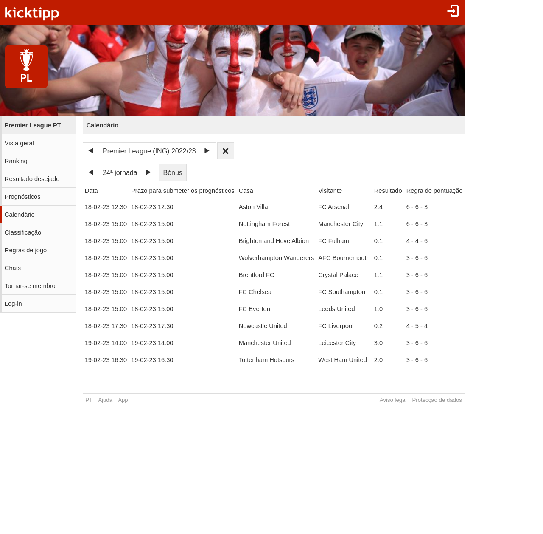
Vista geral (19, 143)
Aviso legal (393, 400)
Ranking (16, 161)
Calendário (20, 214)
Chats (13, 268)
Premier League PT (33, 125)
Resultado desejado (32, 178)
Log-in (13, 303)
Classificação (23, 232)
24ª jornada (120, 172)
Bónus (172, 172)
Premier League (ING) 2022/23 (149, 151)
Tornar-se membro (30, 286)
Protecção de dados (437, 400)
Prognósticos (23, 196)
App (123, 400)
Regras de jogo (26, 250)
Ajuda (105, 400)
